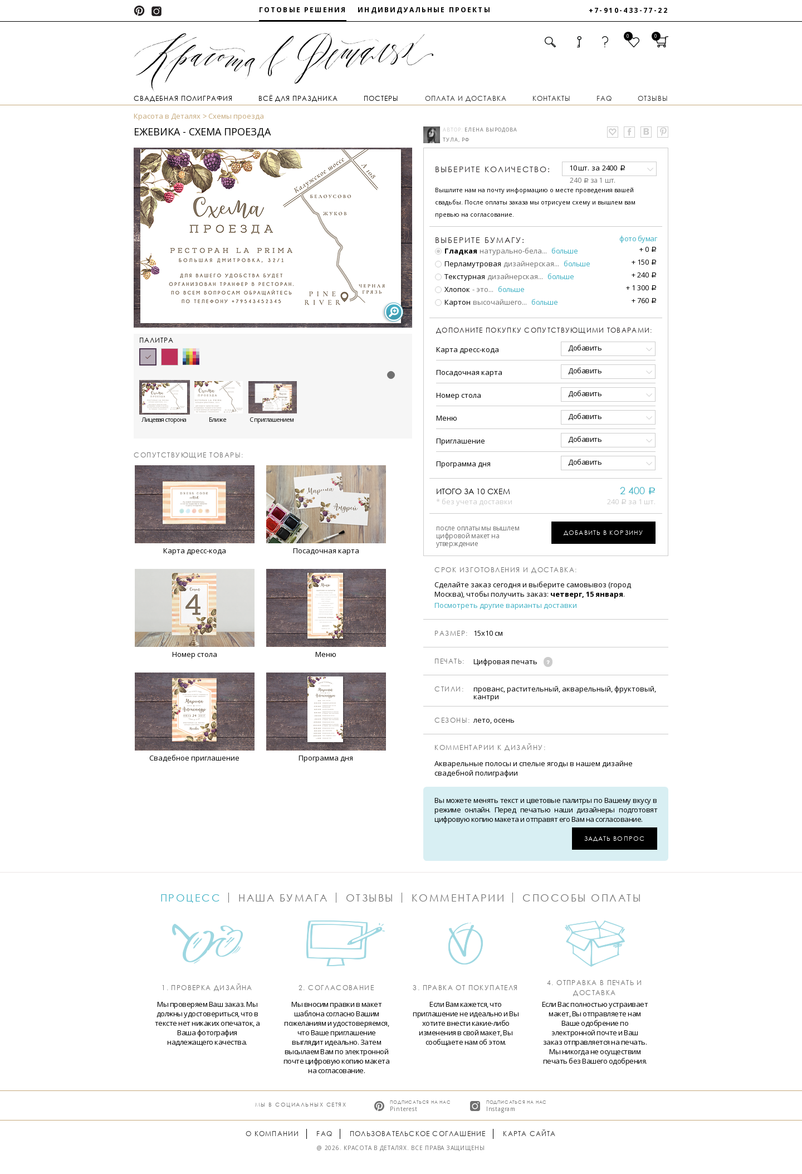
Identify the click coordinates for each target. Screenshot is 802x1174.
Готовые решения (302, 9)
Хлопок (452, 289)
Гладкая (456, 251)
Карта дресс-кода (467, 349)
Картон (453, 302)
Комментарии (459, 898)
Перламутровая (468, 263)
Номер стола (458, 395)
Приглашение (460, 441)
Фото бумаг (638, 238)
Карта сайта (529, 1133)
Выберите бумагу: (480, 240)
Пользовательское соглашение (418, 1133)
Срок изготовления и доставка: (506, 570)
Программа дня (463, 464)
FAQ (604, 98)
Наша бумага (283, 898)
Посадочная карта (469, 372)
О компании (272, 1133)
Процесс (191, 898)
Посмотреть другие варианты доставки (505, 605)
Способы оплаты (582, 898)
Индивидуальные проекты (424, 9)
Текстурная (460, 276)
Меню (446, 418)
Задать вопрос (614, 838)
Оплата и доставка (466, 98)
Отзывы (653, 98)
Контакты (551, 98)
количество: (493, 169)
